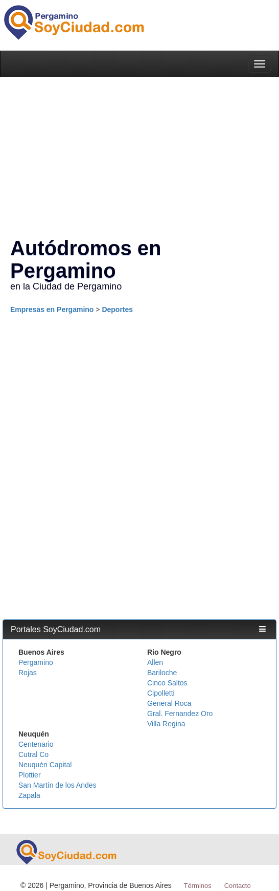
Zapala (29, 795)
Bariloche (162, 673)
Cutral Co (33, 754)
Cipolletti (161, 693)
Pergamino (35, 662)
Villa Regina (166, 724)
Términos (198, 885)
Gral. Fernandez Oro (180, 713)
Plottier (29, 775)
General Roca (169, 703)
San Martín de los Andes (57, 785)
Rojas (27, 673)
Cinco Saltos (167, 683)
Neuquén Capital (45, 765)
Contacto (237, 885)
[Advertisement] (137, 392)
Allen (155, 662)
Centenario (36, 744)
